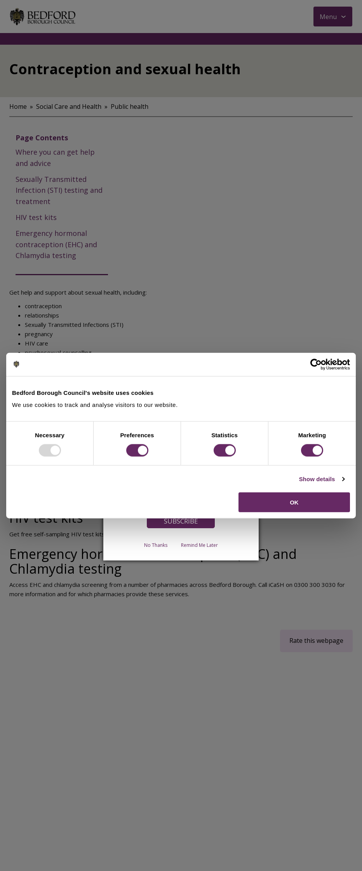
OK (294, 502)
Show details (317, 478)
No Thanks (155, 545)
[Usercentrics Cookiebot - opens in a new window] (316, 364)
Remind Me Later (199, 545)
